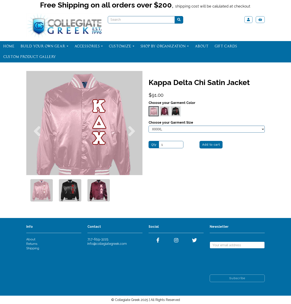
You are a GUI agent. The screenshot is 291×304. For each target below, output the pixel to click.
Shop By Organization (164, 46)
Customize (121, 46)
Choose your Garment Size (171, 122)
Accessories (88, 46)
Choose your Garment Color (172, 103)
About (201, 46)
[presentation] (241, 261)
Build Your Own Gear (44, 46)
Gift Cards (226, 46)
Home (8, 46)
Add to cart (211, 144)
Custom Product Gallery (29, 57)
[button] (37, 149)
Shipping (32, 248)
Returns (31, 244)
